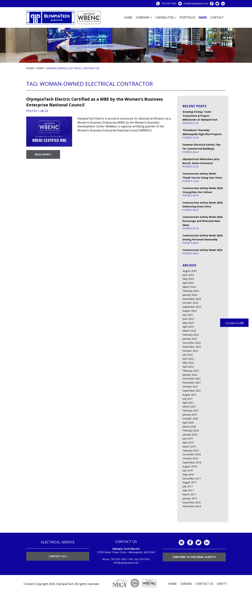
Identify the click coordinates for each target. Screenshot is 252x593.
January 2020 (190, 434)
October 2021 (190, 386)
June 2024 (188, 275)
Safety (222, 583)
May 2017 (188, 490)
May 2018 (188, 474)
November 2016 (192, 506)
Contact (217, 17)
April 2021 (188, 402)
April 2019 (188, 442)
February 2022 (191, 370)
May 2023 (188, 322)
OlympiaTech (65, 584)
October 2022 (190, 350)
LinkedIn (223, 3)
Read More (43, 154)
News (203, 17)
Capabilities (166, 17)
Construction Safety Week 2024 (202, 250)
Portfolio (187, 17)
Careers (186, 583)
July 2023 (188, 314)
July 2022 (188, 354)
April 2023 (188, 326)
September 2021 (192, 390)
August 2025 (190, 271)
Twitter (217, 3)
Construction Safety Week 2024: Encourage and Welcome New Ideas (203, 221)
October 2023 (190, 302)
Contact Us (58, 556)
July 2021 (188, 398)
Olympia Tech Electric (126, 548)
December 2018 (192, 454)
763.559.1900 (168, 3)
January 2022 (190, 374)
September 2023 (192, 306)
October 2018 (190, 458)
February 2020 (191, 430)
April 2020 (188, 422)
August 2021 (190, 394)
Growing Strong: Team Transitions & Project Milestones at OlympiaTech (200, 115)
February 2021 (191, 410)
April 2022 (188, 366)
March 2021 (189, 406)
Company (144, 17)
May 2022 (188, 362)
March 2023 (189, 330)
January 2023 (190, 338)
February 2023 (191, 334)
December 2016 (192, 502)
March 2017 (189, 494)
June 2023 (188, 318)
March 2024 (189, 286)
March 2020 (189, 426)
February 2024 (191, 290)
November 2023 (192, 299)
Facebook (212, 3)
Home (128, 17)
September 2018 (192, 462)
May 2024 (188, 278)
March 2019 (189, 446)
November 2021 (192, 382)
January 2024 (190, 294)
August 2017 (190, 482)
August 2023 (190, 310)
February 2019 (191, 450)
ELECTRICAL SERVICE (58, 542)
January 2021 (190, 414)
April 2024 (188, 282)
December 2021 (192, 378)
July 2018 (188, 470)
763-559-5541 (142, 559)
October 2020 (190, 418)
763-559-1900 (118, 559)
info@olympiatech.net (195, 3)
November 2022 (192, 346)
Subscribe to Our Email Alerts (194, 557)
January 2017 (190, 498)
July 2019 (188, 438)
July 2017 (188, 486)
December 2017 (192, 478)
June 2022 (188, 358)
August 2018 (190, 466)
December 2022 (192, 342)
